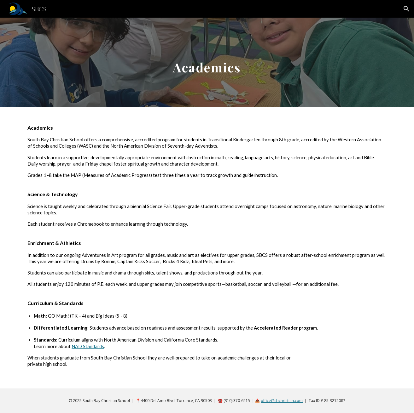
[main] (207, 62)
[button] (406, 8)
